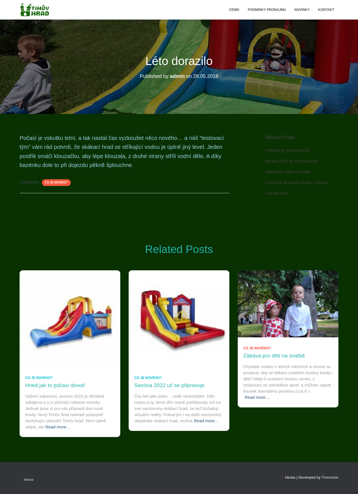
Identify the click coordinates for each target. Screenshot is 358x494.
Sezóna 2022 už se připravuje (291, 161)
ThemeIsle (329, 477)
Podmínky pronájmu (267, 10)
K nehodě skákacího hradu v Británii (296, 182)
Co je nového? (56, 182)
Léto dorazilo (276, 193)
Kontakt (326, 10)
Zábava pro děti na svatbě (287, 172)
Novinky (302, 10)
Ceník (234, 10)
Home (29, 480)
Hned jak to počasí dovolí (287, 150)
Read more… (58, 426)
